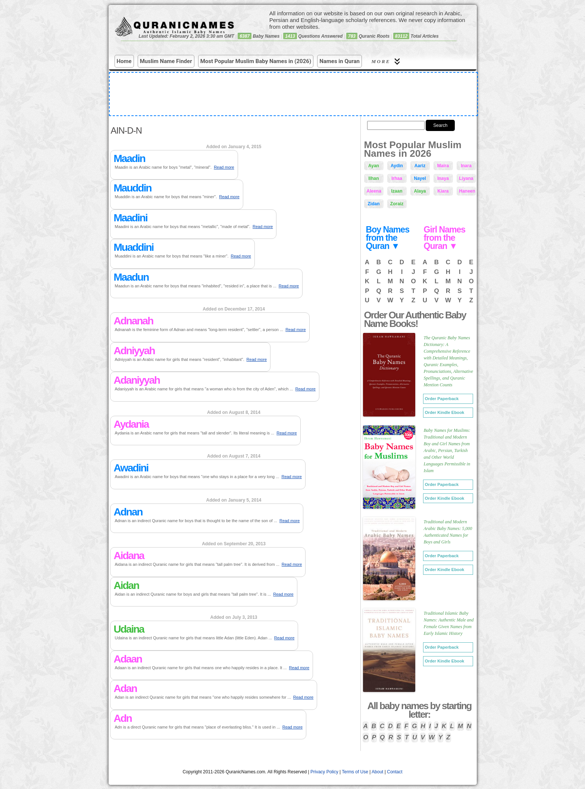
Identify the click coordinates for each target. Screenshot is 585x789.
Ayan (373, 165)
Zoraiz (396, 203)
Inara (466, 165)
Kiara (442, 191)
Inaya (443, 178)
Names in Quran (339, 61)
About (377, 771)
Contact (394, 771)
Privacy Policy (324, 771)
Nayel (420, 178)
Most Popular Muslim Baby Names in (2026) (256, 61)
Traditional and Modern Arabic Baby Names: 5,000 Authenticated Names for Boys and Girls (448, 532)
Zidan (374, 203)
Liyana (466, 178)
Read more (224, 167)
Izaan (396, 191)
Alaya (420, 191)
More (387, 61)
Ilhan (373, 178)
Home (124, 61)
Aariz (419, 165)
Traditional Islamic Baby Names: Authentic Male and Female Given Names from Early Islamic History (449, 623)
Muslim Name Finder (166, 61)
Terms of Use (355, 771)
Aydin (397, 165)
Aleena (374, 191)
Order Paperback (442, 398)
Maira (443, 165)
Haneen (467, 191)
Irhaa (396, 178)
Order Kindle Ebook (444, 412)
